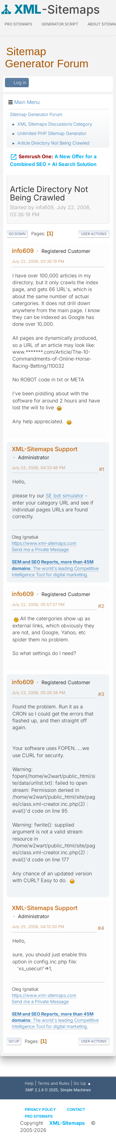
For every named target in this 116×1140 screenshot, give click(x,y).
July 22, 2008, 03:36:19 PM (38, 261)
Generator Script (59, 24)
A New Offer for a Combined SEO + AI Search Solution (53, 159)
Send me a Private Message (40, 549)
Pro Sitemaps (39, 1116)
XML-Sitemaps (67, 1123)
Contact (76, 1109)
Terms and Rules (54, 1083)
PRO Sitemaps (18, 24)
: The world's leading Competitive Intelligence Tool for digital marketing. (55, 568)
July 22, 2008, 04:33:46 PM (38, 467)
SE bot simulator (65, 495)
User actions (93, 234)
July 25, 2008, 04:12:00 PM (38, 926)
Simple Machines (75, 1090)
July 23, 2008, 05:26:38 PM (38, 692)
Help (29, 1083)
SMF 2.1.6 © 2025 (41, 1090)
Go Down (17, 234)
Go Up (14, 1041)
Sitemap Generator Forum (46, 57)
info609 (23, 250)
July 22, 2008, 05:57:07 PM (38, 604)
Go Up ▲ (82, 1083)
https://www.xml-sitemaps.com (44, 543)
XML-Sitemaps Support (45, 449)
